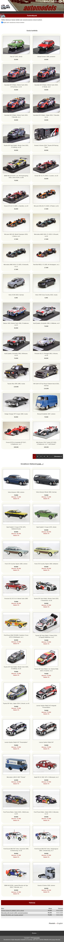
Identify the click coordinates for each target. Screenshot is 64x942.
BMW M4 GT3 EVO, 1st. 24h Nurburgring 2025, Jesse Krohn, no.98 (16, 176)
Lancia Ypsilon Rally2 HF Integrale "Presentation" (46, 706)
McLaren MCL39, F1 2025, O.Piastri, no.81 (46, 206)
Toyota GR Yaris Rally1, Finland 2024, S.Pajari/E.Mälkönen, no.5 (46, 636)
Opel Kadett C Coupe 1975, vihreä (46, 527)
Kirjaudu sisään (57, 1)
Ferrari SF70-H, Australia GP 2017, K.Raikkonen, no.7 (16, 443)
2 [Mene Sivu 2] (37, 456)
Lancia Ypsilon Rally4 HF (46, 742)
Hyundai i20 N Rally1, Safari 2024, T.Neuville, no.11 (46, 116)
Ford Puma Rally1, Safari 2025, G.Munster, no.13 (46, 813)
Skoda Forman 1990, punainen (46, 56)
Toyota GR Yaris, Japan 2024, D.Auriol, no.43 (16, 703)
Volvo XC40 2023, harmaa (16, 294)
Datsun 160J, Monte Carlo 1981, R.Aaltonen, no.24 (16, 324)
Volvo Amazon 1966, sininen (16, 492)
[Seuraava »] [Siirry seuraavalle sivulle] (58, 456)
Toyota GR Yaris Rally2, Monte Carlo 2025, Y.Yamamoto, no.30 (46, 599)
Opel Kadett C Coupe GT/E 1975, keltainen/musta (16, 528)
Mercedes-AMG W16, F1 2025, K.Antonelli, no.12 (16, 265)
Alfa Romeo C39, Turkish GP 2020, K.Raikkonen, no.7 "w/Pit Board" (46, 443)
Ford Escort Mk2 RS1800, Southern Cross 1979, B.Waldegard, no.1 (16, 636)
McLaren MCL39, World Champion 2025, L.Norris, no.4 (16, 235)
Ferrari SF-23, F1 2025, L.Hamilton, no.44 (16, 206)
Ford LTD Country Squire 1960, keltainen (46, 563)
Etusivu (46, 1)
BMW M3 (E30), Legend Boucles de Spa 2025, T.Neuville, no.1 (16, 886)
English (60, 923)
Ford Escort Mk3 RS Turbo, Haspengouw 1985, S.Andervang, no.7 (46, 849)
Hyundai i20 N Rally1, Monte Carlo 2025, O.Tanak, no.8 (46, 85)
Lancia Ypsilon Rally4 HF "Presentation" (16, 742)
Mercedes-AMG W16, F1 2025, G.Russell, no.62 (46, 235)
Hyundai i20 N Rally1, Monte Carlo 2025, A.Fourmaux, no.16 (16, 85)
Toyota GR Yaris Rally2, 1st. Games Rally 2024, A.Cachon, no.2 (46, 669)
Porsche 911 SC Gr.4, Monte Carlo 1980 (16, 598)
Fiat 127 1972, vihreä (16, 56)
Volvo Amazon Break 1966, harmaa (46, 492)
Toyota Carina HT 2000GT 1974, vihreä (12, 910)
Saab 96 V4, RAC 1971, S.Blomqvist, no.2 (46, 777)
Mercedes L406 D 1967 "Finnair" (16, 777)
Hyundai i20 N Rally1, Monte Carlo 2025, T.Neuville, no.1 (16, 116)
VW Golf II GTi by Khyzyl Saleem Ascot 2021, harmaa (46, 384)
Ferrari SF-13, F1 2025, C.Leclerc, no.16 (46, 175)
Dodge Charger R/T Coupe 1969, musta (16, 414)
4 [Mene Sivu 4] (44, 456)
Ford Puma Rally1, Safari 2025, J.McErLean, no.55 (16, 813)
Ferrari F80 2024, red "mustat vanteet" (12, 915)
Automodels (36, 937)
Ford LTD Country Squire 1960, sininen (16, 563)
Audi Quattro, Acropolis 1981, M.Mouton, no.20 (16, 354)
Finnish (52, 923)
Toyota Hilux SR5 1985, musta (16, 383)
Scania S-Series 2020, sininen (46, 885)
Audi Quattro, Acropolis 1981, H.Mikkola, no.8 (46, 323)
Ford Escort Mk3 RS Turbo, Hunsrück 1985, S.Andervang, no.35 (16, 849)
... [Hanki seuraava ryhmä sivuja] (51, 456)
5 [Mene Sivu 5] (47, 456)
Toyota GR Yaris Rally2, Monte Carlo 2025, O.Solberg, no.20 (16, 146)
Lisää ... (40, 464)
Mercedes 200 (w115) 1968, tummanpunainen (14, 912)
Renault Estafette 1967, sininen (46, 414)
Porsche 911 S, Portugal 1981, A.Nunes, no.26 (46, 354)
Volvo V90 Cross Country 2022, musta (46, 294)
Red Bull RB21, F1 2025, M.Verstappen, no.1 (46, 264)
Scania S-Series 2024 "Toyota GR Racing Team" (46, 146)
